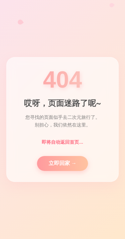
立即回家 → (63, 163)
